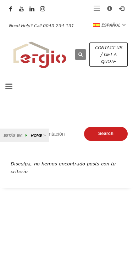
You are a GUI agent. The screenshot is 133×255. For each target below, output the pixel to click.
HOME (36, 135)
